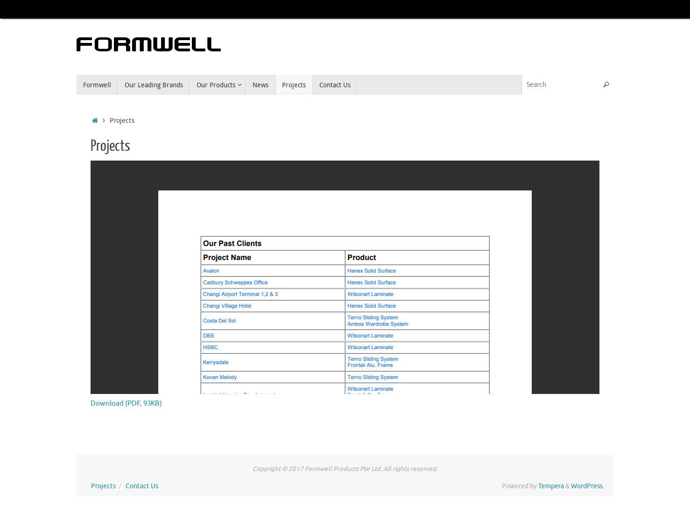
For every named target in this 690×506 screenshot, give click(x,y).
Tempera (551, 486)
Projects (103, 486)
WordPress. (587, 486)
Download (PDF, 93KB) (126, 403)
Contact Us (142, 486)
